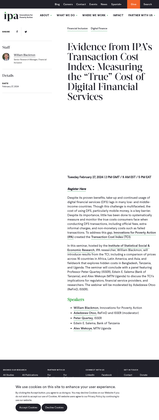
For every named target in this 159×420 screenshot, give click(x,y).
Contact (81, 4)
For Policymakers (70, 376)
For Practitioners (54, 376)
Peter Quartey (83, 318)
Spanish (115, 4)
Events (93, 4)
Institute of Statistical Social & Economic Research (108, 247)
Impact (118, 15)
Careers (68, 4)
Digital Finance (99, 28)
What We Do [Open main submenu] (67, 15)
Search (148, 4)
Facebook (107, 375)
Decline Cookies (54, 407)
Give (133, 4)
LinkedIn (90, 375)
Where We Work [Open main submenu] (95, 15)
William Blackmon (86, 308)
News (104, 4)
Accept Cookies (28, 407)
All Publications (30, 375)
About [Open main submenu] (46, 15)
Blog (57, 4)
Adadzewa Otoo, (85, 313)
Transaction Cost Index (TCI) (110, 237)
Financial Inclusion (77, 28)
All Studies (8, 375)
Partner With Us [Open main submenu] (141, 15)
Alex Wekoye (83, 328)
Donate (143, 375)
